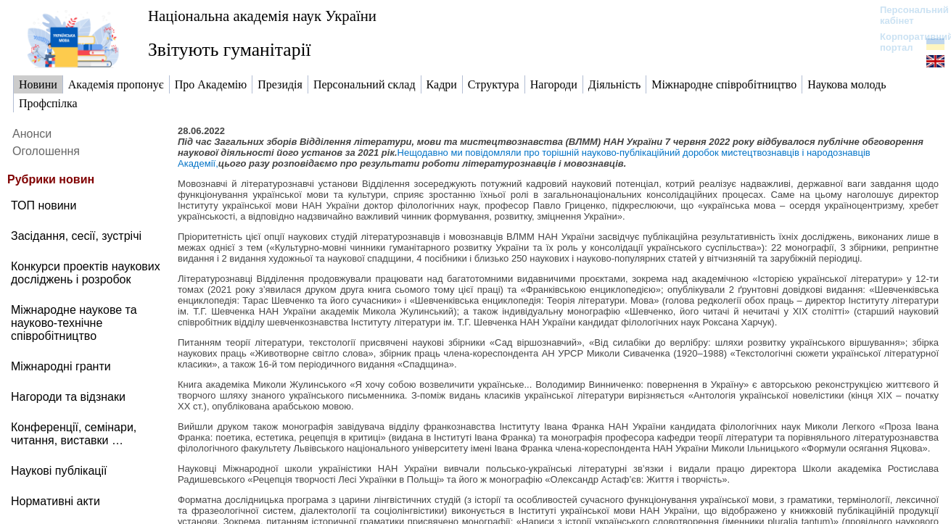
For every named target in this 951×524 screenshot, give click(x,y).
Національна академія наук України (262, 15)
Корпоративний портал (907, 42)
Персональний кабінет (907, 15)
